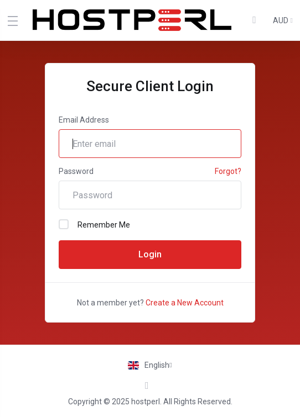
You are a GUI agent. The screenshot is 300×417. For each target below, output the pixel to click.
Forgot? (228, 171)
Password (76, 171)
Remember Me (94, 224)
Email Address (84, 119)
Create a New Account (185, 302)
